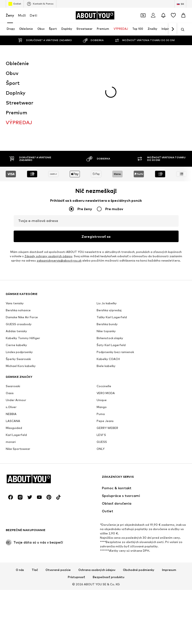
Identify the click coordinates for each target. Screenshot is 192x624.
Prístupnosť (76, 577)
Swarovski (13, 386)
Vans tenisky (15, 303)
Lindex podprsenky (19, 352)
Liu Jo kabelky (107, 303)
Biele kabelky (106, 366)
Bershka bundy (107, 324)
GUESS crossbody (19, 324)
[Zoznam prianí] (173, 15)
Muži (22, 15)
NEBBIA (11, 414)
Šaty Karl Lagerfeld (111, 345)
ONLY (101, 449)
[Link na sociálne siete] (10, 497)
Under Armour (16, 400)
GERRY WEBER (107, 428)
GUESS (102, 442)
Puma (101, 414)
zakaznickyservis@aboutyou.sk (59, 260)
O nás (20, 570)
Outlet (14, 4)
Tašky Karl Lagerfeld (112, 317)
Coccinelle (104, 386)
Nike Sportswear (18, 449)
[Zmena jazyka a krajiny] (180, 4)
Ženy (10, 15)
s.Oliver (11, 407)
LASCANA (13, 421)
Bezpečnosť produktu (108, 577)
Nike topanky (106, 331)
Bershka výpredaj (109, 310)
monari (11, 442)
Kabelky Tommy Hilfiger (23, 338)
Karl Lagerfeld (16, 435)
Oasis (10, 393)
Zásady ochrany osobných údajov (48, 256)
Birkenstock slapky (110, 338)
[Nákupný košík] (183, 15)
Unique (102, 400)
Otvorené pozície (58, 570)
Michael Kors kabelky (21, 366)
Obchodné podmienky (138, 570)
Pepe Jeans (105, 421)
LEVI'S (101, 435)
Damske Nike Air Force (22, 317)
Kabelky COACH (108, 359)
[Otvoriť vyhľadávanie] (181, 29)
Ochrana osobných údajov (96, 570)
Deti (33, 15)
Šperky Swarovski (18, 359)
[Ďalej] (172, 29)
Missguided (14, 428)
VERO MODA (106, 393)
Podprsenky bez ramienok (115, 352)
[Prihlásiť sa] (153, 15)
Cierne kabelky (16, 345)
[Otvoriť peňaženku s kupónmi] (143, 15)
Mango (102, 407)
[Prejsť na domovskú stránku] (95, 15)
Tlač (35, 570)
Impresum (169, 570)
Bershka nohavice (18, 310)
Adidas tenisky (16, 331)
